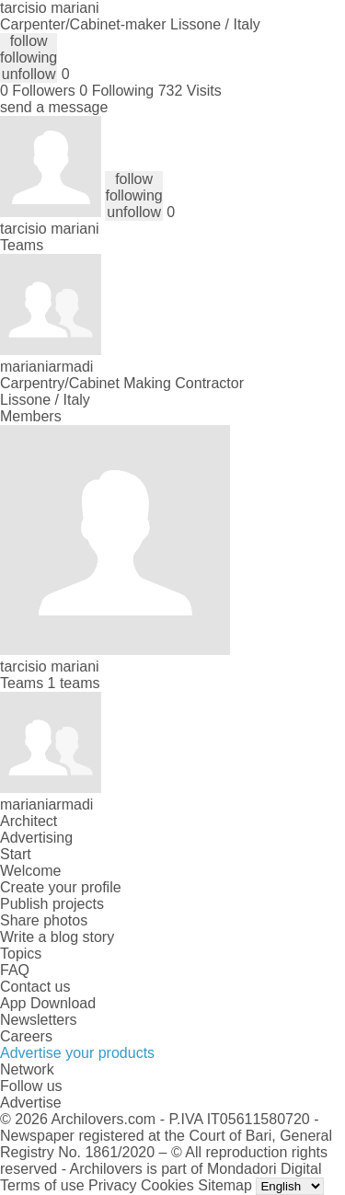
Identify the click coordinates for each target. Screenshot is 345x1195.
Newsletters (38, 1020)
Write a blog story (57, 937)
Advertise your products (77, 1053)
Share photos (43, 920)
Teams (21, 245)
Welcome (30, 871)
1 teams (74, 683)
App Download (48, 1003)
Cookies (167, 1185)
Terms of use (42, 1185)
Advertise (31, 1102)
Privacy (112, 1185)
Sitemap (225, 1185)
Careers (26, 1036)
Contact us (35, 986)
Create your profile (60, 887)
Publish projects (52, 904)
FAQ (14, 970)
